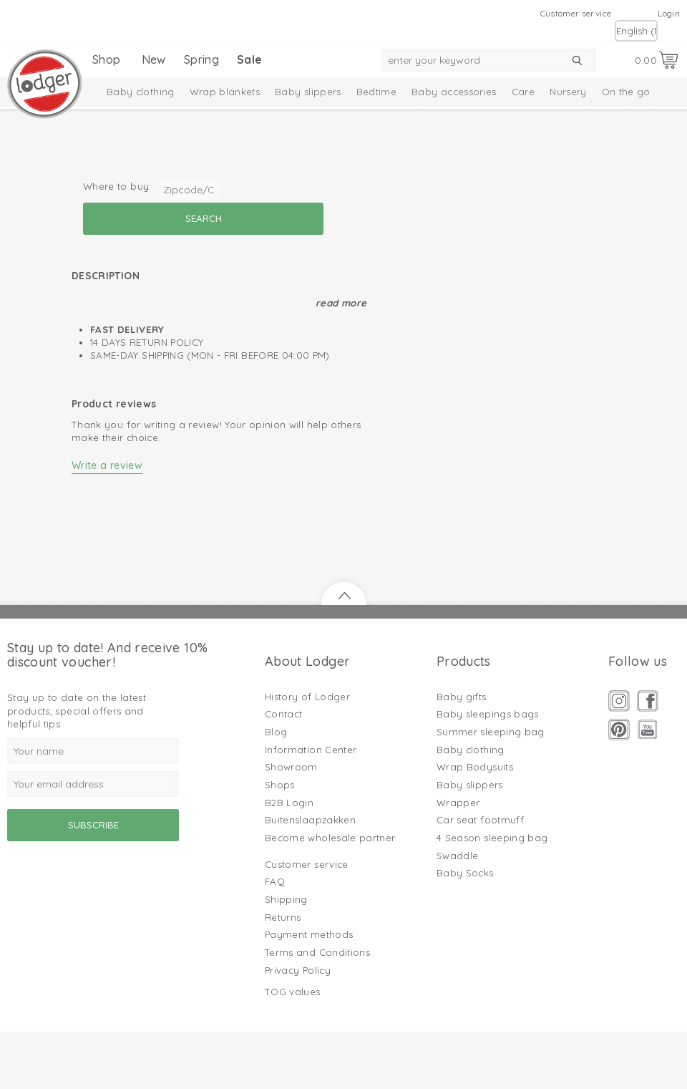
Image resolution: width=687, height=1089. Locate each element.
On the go (626, 91)
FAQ (275, 881)
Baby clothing (141, 91)
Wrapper (458, 802)
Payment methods (309, 934)
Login (669, 13)
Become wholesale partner (330, 837)
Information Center (310, 749)
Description (106, 275)
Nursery (568, 91)
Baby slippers (308, 91)
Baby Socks (465, 873)
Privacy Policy (298, 970)
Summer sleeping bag (491, 731)
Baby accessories (454, 91)
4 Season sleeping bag (492, 837)
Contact (283, 714)
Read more (341, 303)
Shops (280, 784)
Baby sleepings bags (488, 714)
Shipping (286, 899)
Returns (283, 917)
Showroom (291, 767)
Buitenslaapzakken (310, 820)
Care (523, 91)
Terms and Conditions (317, 952)
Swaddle (457, 855)
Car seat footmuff (480, 820)
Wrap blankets (225, 91)
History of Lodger (307, 696)
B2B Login (289, 802)
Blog (276, 731)
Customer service (576, 13)
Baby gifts (462, 696)
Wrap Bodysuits (475, 767)
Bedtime (376, 91)
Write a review (107, 465)
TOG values (293, 991)
